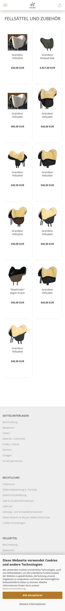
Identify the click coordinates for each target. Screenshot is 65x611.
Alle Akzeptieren (32, 595)
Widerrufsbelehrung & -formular (20, 489)
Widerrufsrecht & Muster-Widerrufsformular (26, 517)
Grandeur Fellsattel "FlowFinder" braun (17, 350)
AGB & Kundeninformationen (18, 500)
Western (7, 449)
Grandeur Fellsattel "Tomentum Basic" (17, 232)
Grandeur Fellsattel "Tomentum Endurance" (17, 174)
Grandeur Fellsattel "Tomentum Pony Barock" (47, 174)
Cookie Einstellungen (14, 523)
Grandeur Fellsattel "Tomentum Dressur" (47, 115)
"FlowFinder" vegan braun (17, 291)
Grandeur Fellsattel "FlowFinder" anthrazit (47, 232)
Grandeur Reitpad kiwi (47, 56)
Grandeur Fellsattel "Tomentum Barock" (47, 291)
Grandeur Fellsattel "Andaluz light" (17, 115)
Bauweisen (8, 427)
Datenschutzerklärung (14, 588)
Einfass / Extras (11, 444)
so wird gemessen (12, 461)
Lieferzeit (7, 506)
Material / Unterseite (14, 438)
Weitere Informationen (32, 604)
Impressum (9, 484)
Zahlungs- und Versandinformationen (23, 511)
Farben (6, 433)
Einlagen (7, 455)
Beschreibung (10, 422)
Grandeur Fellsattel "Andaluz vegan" (17, 56)
